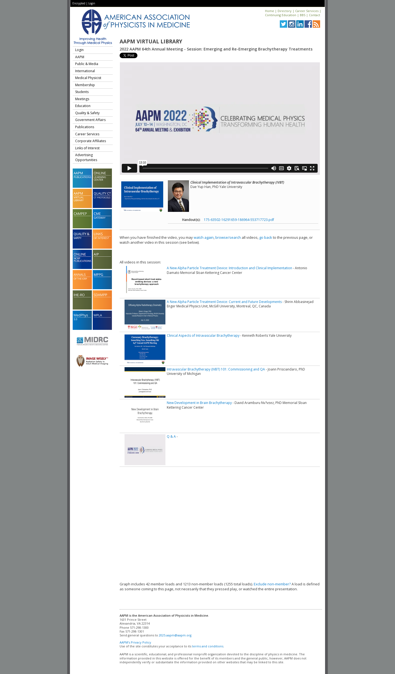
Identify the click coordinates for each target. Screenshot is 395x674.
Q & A (171, 436)
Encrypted (78, 3)
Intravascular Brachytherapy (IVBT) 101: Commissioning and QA (216, 369)
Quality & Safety (87, 113)
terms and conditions (207, 646)
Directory (285, 11)
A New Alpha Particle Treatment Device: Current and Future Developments (224, 301)
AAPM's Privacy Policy (135, 642)
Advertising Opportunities (86, 157)
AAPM (79, 57)
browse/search (228, 237)
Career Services (306, 11)
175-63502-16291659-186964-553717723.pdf (239, 219)
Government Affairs (90, 119)
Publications (84, 127)
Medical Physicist (88, 77)
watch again (204, 237)
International (85, 71)
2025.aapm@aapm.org (175, 635)
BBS (302, 15)
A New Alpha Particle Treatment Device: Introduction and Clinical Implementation (229, 268)
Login (91, 3)
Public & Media (86, 63)
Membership (85, 85)
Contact (314, 15)
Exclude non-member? (272, 584)
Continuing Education (280, 15)
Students (82, 91)
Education (83, 105)
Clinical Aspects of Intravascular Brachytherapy (203, 335)
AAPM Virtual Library (151, 41)
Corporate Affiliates (90, 141)
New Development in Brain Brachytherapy (199, 402)
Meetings (82, 99)
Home (269, 11)
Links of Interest (87, 148)
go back (265, 237)
